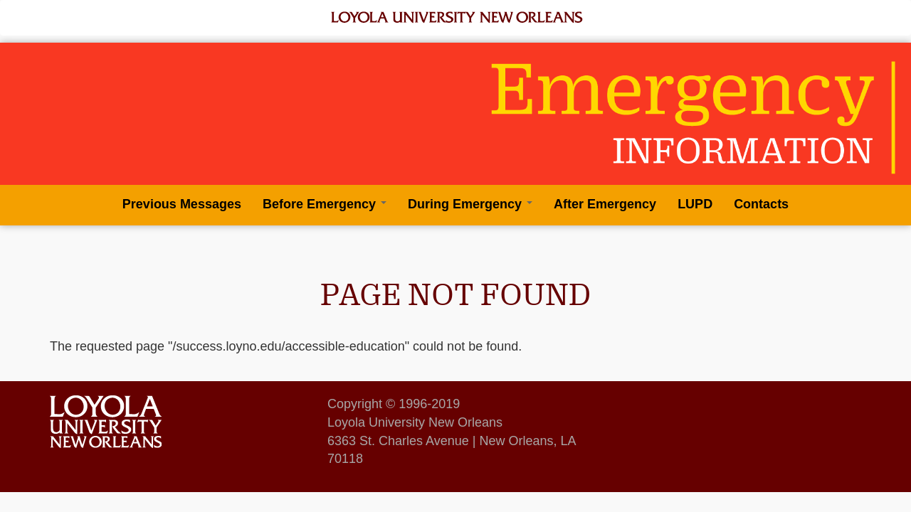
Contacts (761, 204)
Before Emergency (324, 204)
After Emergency (605, 204)
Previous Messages (181, 204)
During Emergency (470, 204)
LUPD (695, 204)
